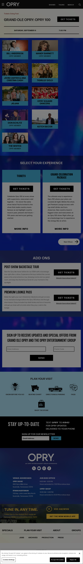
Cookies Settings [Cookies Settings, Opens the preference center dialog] (8, 560)
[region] (41, 557)
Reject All (73, 560)
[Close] (79, 553)
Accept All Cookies (57, 560)
